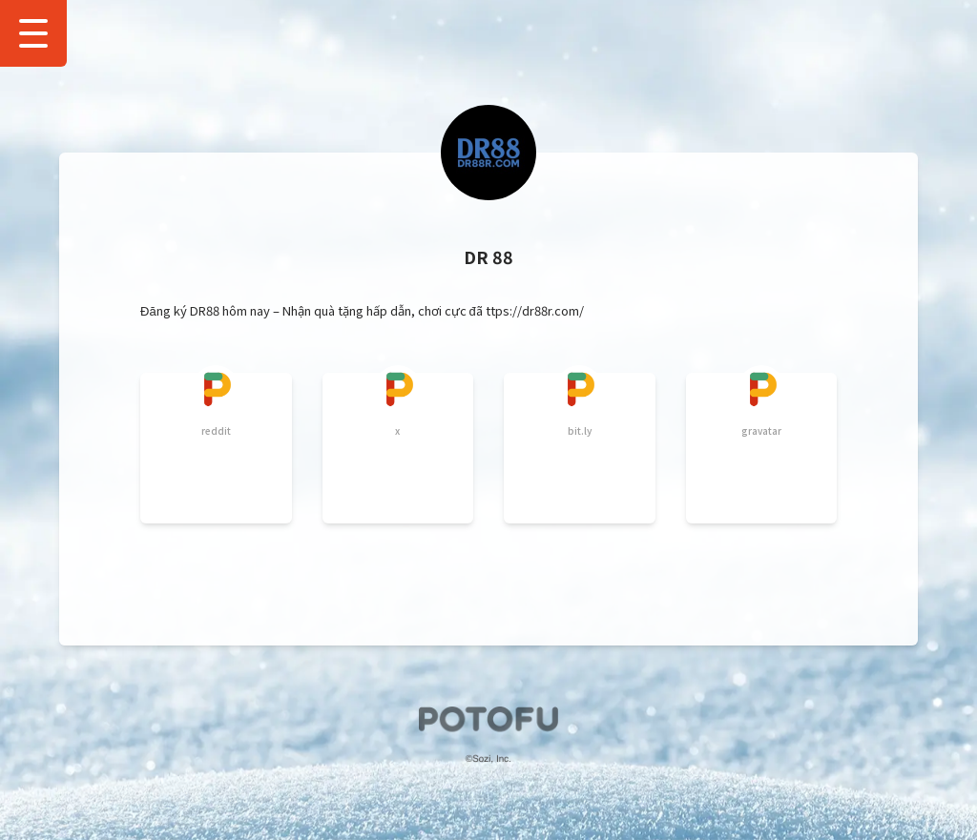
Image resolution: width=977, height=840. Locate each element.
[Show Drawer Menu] (33, 33)
